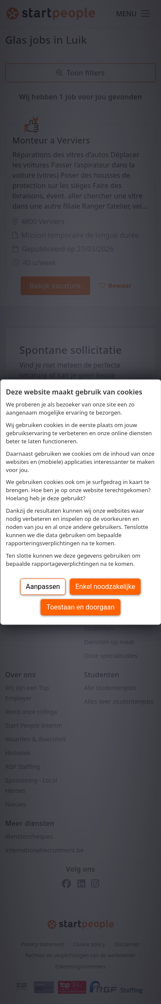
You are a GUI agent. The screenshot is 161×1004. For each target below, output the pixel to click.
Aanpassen (43, 586)
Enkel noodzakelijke (105, 586)
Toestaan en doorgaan (80, 607)
